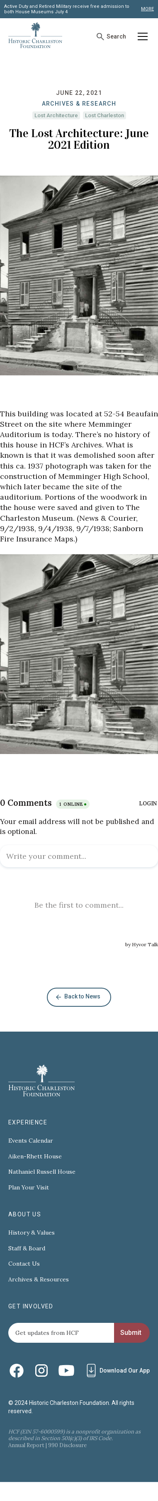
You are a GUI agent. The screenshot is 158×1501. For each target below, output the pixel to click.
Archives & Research (79, 103)
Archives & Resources (38, 1279)
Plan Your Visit (28, 1187)
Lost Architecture (56, 115)
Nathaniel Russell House (41, 1171)
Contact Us (24, 1263)
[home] (35, 36)
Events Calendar (30, 1140)
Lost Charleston (104, 115)
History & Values (31, 1232)
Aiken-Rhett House (35, 1156)
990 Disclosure (67, 1445)
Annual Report (26, 1445)
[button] (141, 36)
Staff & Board (26, 1248)
